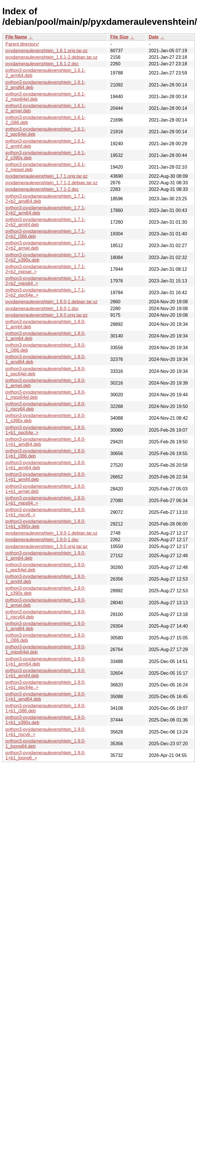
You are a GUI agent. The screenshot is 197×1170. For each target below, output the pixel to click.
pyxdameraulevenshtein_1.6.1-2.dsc (42, 63)
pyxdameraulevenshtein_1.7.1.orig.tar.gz (46, 176)
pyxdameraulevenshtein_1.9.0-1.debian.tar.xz (51, 533)
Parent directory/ (22, 44)
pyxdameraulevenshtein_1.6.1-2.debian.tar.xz (51, 57)
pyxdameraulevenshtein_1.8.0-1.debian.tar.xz (51, 301)
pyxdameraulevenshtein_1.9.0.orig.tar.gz (46, 546)
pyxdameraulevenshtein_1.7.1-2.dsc (42, 189)
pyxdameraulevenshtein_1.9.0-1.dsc (42, 539)
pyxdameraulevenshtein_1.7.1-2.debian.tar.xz (51, 182)
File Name (16, 37)
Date (154, 37)
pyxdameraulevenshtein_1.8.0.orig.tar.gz (46, 315)
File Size (119, 37)
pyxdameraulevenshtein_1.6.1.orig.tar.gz (46, 50)
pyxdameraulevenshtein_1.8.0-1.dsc (42, 308)
